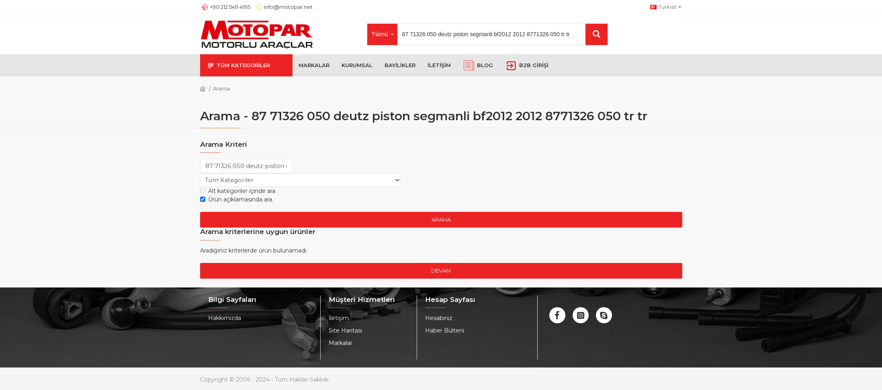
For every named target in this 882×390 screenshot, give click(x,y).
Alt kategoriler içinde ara (237, 191)
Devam (441, 271)
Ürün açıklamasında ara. (236, 200)
